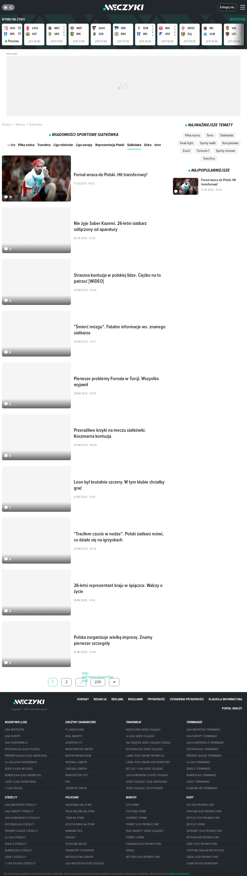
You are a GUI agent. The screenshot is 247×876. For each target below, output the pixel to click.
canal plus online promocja (145, 756)
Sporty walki (208, 143)
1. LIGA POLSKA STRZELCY (20, 863)
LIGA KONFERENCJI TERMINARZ (205, 743)
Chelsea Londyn (76, 769)
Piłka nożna (26, 144)
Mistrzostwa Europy (79, 857)
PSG (67, 782)
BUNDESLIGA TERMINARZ (201, 775)
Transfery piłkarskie (79, 850)
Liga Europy (13, 736)
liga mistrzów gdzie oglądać (84, 863)
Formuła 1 (203, 150)
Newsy (19, 124)
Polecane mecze (76, 844)
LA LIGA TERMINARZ (198, 762)
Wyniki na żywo (13, 19)
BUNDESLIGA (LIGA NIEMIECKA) (23, 775)
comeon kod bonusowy (202, 863)
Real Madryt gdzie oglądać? (145, 831)
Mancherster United (79, 749)
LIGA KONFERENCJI (16, 743)
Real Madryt (73, 736)
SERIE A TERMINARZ (198, 769)
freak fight (186, 143)
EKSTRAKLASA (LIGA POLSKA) (22, 749)
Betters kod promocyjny (143, 857)
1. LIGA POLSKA (14, 788)
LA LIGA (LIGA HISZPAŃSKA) (21, 762)
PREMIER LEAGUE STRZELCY (21, 831)
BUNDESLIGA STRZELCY (19, 850)
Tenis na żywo (74, 818)
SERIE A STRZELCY (16, 844)
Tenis (210, 135)
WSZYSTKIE (237, 19)
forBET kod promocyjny (142, 824)
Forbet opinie (135, 837)
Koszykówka (230, 143)
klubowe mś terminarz (201, 788)
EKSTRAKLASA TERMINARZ (202, 749)
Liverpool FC (73, 743)
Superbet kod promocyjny (204, 831)
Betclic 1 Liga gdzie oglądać (145, 769)
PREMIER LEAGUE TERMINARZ (204, 756)
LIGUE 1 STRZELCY (15, 857)
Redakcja (100, 699)
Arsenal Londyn (76, 762)
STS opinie (132, 805)
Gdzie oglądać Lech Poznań (144, 788)
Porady (70, 837)
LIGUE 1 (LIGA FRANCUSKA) (20, 782)
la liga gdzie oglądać (140, 736)
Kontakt (83, 699)
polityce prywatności (179, 874)
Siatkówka (134, 144)
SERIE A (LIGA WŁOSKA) (19, 769)
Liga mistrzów (63, 144)
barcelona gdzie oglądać (143, 730)
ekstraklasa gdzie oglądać (144, 749)
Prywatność (156, 699)
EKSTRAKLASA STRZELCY (20, 824)
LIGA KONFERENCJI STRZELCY (22, 818)
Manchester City (76, 775)
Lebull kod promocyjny (202, 857)
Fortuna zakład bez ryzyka (205, 850)
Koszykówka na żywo (80, 824)
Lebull (130, 850)
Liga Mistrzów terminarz (203, 730)
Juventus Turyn (76, 788)
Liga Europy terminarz (201, 736)
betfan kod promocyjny (203, 837)
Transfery (44, 144)
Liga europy (84, 144)
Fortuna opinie (136, 811)
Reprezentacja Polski (109, 144)
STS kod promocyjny (200, 805)
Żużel (186, 150)
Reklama (117, 699)
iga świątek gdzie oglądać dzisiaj (148, 743)
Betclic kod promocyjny (203, 818)
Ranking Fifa (73, 831)
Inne (157, 144)
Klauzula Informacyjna (225, 699)
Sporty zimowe (225, 150)
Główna (7, 124)
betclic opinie (195, 824)
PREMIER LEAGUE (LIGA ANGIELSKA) (26, 756)
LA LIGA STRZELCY (16, 837)
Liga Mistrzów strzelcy (21, 805)
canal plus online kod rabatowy (148, 762)
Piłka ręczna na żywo (80, 811)
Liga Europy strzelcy (19, 811)
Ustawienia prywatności (187, 699)
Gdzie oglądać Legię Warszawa (146, 782)
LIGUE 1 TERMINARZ (198, 782)
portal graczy (232, 708)
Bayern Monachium (78, 756)
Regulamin (135, 699)
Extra (147, 144)
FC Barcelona (74, 730)
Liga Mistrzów (14, 730)
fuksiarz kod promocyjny (143, 844)
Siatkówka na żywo (78, 805)
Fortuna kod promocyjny (204, 811)
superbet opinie (136, 818)
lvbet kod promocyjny (201, 844)
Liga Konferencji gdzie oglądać (147, 775)
